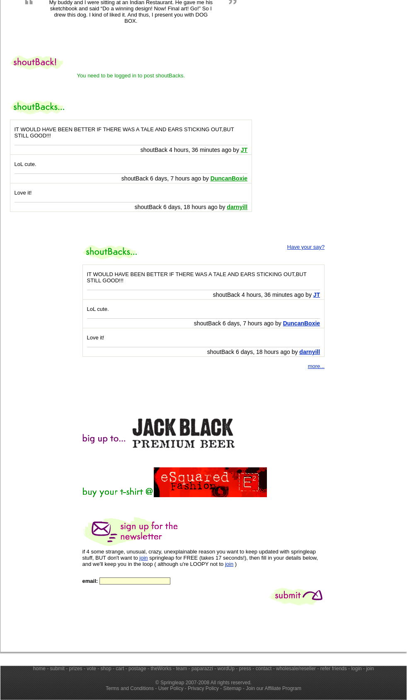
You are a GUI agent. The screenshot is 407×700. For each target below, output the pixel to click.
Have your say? (306, 247)
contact (264, 668)
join (143, 558)
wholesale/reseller (296, 668)
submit (57, 668)
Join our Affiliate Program (273, 688)
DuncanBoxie (301, 323)
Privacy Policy (203, 688)
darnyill (309, 352)
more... (316, 366)
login (356, 668)
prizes (75, 668)
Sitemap (232, 688)
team (181, 668)
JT (316, 294)
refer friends (333, 668)
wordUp (226, 668)
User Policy (171, 688)
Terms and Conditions (130, 688)
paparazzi (202, 668)
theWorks (160, 668)
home (39, 668)
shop (106, 668)
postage (137, 668)
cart (120, 668)
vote (91, 668)
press (245, 668)
